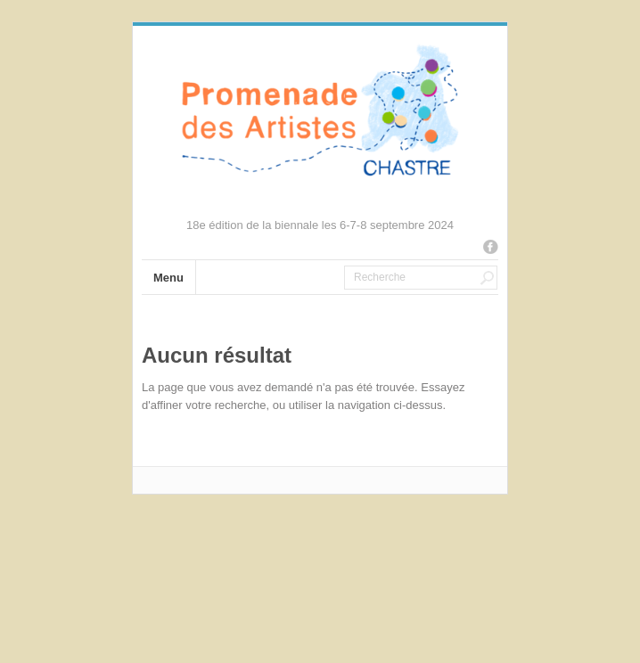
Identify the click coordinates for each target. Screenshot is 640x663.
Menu (168, 277)
